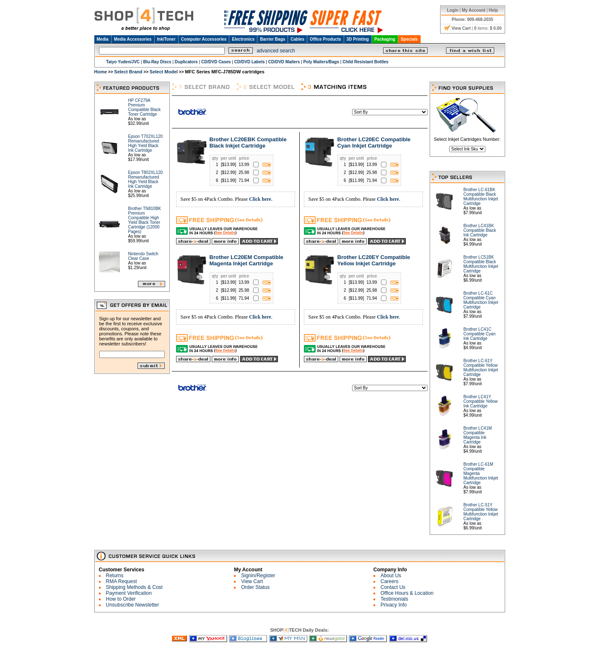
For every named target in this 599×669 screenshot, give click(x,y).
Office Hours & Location (407, 593)
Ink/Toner (166, 39)
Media (103, 39)
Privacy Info (394, 605)
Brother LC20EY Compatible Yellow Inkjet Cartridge (373, 260)
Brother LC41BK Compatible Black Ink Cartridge (480, 230)
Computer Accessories (204, 39)
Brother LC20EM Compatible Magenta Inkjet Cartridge (246, 260)
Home (100, 71)
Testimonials (394, 599)
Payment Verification (129, 593)
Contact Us (393, 587)
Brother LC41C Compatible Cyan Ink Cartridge (480, 334)
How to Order (121, 599)
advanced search (276, 51)
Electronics (243, 39)
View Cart (252, 581)
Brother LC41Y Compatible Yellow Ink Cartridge (481, 401)
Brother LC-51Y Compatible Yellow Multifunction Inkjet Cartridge (481, 512)
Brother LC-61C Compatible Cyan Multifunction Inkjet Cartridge (481, 300)
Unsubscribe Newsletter (132, 605)
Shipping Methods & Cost (134, 587)
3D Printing (358, 39)
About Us (391, 575)
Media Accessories (133, 39)
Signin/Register (258, 575)
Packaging (384, 39)
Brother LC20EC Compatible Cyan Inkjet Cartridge (374, 142)
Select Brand (128, 71)
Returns (115, 575)
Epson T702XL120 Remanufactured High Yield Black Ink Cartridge (145, 143)
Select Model (164, 71)
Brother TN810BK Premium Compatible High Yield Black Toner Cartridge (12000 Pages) (144, 220)
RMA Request (121, 581)
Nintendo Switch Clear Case (143, 256)
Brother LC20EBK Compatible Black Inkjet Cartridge (248, 142)
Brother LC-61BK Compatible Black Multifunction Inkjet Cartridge (481, 196)
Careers (390, 581)
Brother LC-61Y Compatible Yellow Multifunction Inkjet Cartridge (481, 367)
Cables (297, 39)
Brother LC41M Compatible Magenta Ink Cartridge (478, 435)
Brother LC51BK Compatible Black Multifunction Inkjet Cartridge (481, 264)
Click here (260, 199)
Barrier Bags (272, 39)
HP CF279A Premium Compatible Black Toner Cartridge (144, 107)
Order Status (255, 587)
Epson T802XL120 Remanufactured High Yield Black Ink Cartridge (145, 179)
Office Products (325, 39)
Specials (409, 39)
